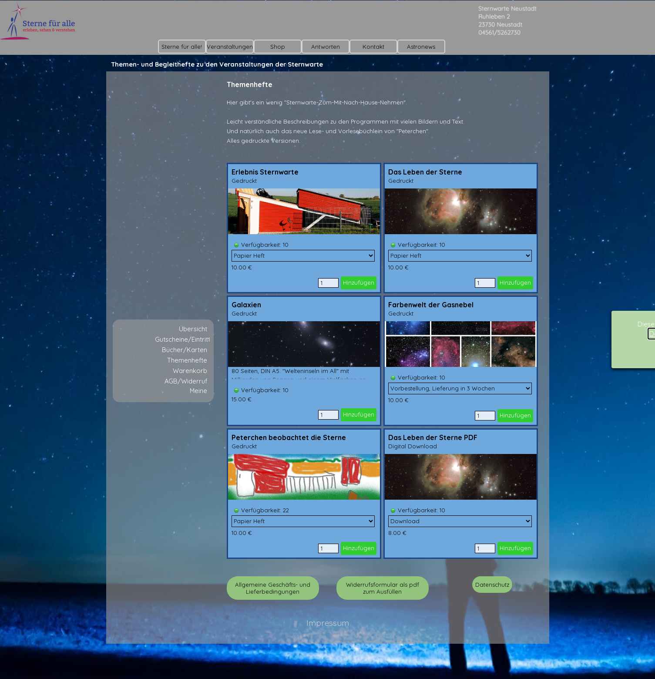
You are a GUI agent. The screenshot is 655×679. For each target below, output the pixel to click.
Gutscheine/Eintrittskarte (192, 339)
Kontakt (373, 46)
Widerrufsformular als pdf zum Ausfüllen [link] (382, 588)
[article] (304, 228)
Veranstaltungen (230, 46)
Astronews (421, 46)
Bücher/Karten (184, 350)
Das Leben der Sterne (425, 172)
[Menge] (328, 283)
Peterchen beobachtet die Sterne (289, 437)
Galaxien (246, 304)
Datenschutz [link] (492, 584)
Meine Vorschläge (190, 395)
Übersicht (193, 329)
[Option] (303, 256)
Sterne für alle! (181, 46)
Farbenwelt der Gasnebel (431, 304)
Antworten (325, 46)
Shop (277, 46)
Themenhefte (187, 360)
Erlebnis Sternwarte (265, 172)
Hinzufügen (358, 282)
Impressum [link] (327, 623)
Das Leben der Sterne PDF (432, 437)
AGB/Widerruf (186, 381)
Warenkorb (190, 370)
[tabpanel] (382, 121)
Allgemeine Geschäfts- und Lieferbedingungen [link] (272, 588)
